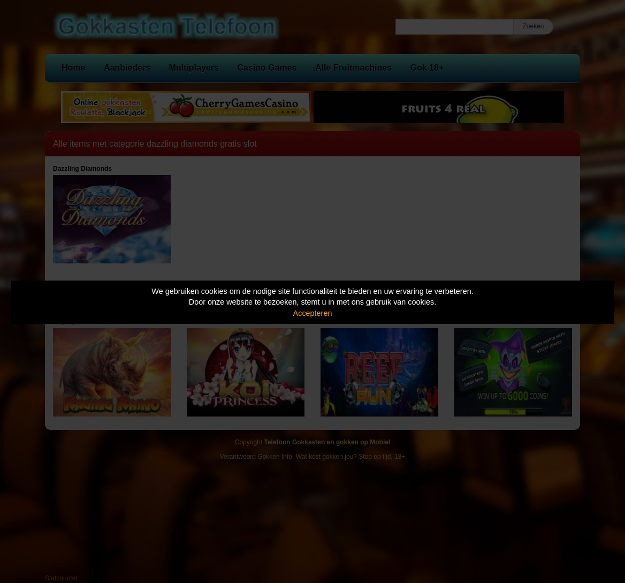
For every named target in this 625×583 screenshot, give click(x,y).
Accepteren (312, 313)
